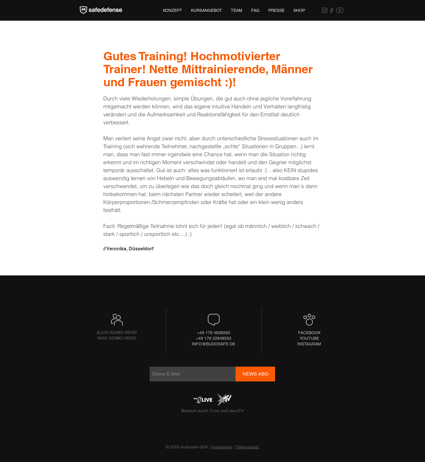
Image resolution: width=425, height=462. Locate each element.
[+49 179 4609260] (214, 333)
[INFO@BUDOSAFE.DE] (214, 344)
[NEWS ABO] (255, 374)
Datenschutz (247, 447)
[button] (276, 10)
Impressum (221, 447)
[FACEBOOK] (309, 333)
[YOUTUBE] (309, 338)
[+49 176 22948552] (214, 338)
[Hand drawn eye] (101, 10)
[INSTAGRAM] (309, 344)
